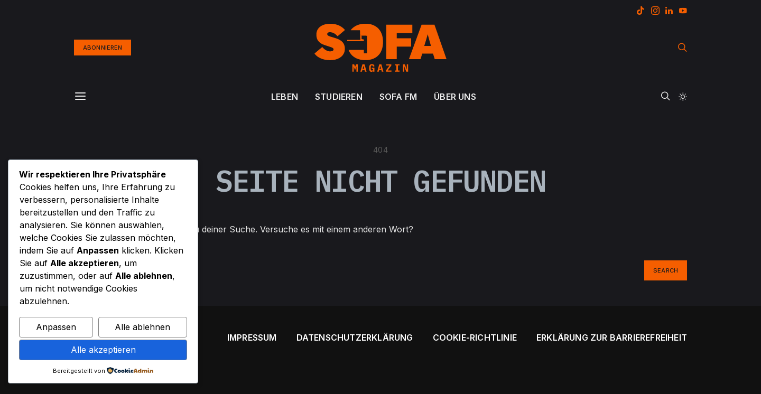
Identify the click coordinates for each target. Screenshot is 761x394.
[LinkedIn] (669, 10)
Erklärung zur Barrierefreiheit (611, 337)
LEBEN (284, 96)
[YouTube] (683, 10)
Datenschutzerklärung (354, 337)
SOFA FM (398, 96)
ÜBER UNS (455, 96)
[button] (683, 96)
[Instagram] (655, 10)
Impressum (252, 337)
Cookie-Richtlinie (475, 337)
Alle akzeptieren (103, 349)
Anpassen (56, 327)
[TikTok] (640, 10)
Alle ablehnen (142, 327)
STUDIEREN (339, 96)
